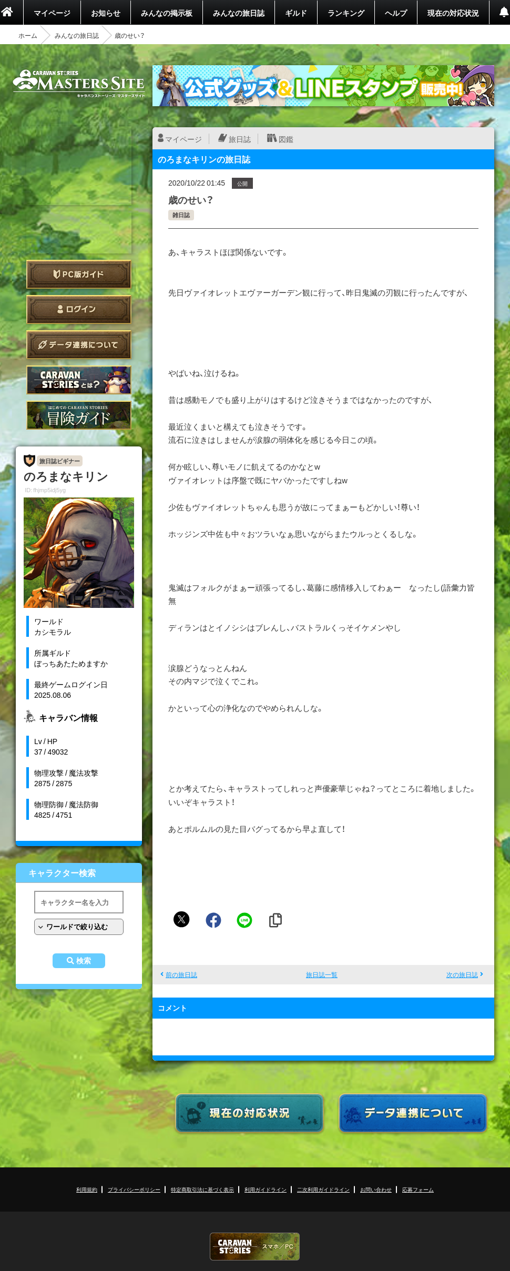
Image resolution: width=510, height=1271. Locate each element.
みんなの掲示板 (166, 12)
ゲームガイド (78, 415)
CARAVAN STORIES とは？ (78, 379)
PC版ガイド (78, 274)
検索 (83, 960)
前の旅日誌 (181, 974)
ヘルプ (396, 12)
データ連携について (78, 344)
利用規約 (86, 1189)
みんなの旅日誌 (238, 12)
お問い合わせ (376, 1189)
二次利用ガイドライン (323, 1189)
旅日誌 (240, 139)
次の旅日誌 (462, 974)
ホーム (27, 35)
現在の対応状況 (453, 12)
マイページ (52, 12)
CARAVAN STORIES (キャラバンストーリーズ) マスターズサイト (79, 83)
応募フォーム (418, 1189)
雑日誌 (181, 214)
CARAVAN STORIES (255, 1246)
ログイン (78, 309)
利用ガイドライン (265, 1189)
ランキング (346, 12)
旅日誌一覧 (322, 974)
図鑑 (286, 139)
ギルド (296, 12)
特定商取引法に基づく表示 (202, 1189)
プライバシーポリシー (134, 1189)
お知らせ (105, 12)
